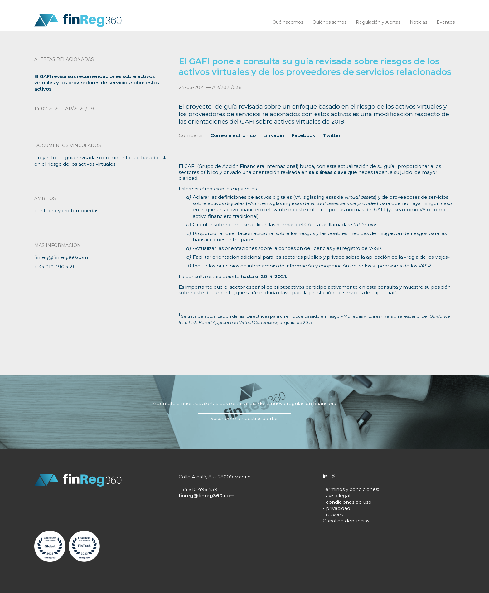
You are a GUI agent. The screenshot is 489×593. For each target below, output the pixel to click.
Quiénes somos (329, 22)
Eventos (446, 22)
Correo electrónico (233, 135)
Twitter (332, 135)
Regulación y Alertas (378, 22)
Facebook (303, 135)
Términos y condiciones (350, 489)
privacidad (338, 508)
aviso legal (338, 495)
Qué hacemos (287, 22)
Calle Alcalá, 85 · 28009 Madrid (215, 477)
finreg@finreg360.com (61, 257)
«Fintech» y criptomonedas (66, 210)
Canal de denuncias (346, 521)
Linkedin (273, 135)
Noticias (418, 22)
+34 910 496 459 (198, 489)
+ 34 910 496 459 (54, 267)
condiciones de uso (348, 502)
